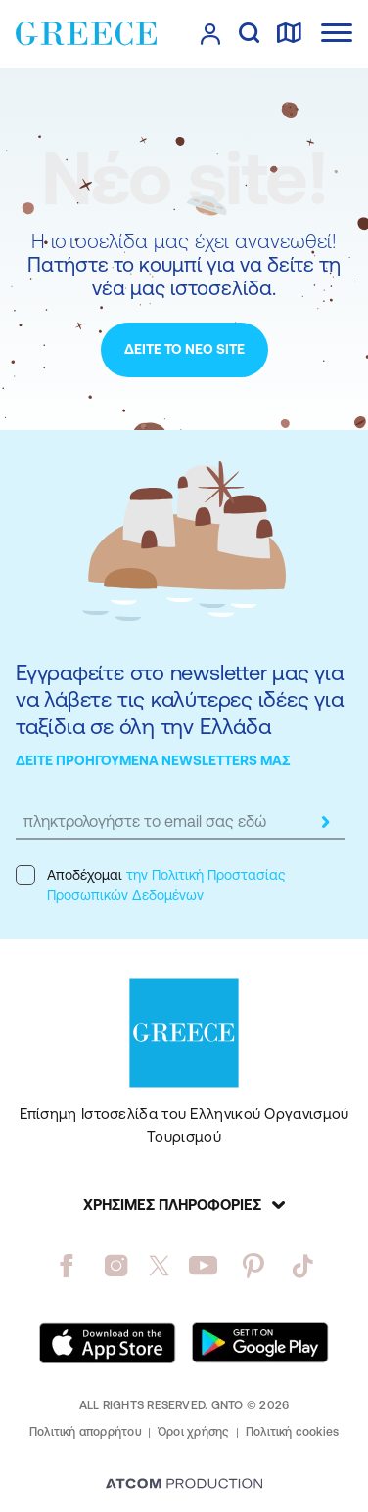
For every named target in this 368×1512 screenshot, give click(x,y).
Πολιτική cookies (293, 1432)
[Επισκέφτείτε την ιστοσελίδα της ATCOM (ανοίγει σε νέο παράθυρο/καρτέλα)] (184, 1484)
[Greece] (86, 33)
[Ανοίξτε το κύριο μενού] (336, 33)
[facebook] (66, 1265)
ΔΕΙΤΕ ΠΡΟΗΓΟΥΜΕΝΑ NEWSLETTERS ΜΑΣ (153, 760)
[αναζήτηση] (249, 34)
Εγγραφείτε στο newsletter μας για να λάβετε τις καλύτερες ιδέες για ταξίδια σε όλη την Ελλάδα (180, 700)
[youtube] (203, 1265)
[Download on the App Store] (107, 1342)
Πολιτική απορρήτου (85, 1432)
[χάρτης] (288, 34)
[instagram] (116, 1265)
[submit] (325, 822)
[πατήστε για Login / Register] (210, 34)
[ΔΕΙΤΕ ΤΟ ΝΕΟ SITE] (184, 350)
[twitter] (159, 1265)
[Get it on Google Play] (260, 1342)
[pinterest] (253, 1265)
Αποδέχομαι (150, 884)
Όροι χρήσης (194, 1432)
